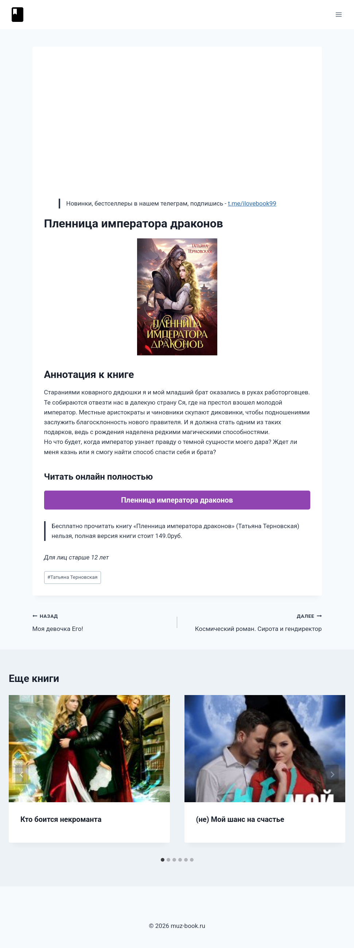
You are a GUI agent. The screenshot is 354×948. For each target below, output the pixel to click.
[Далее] (332, 774)
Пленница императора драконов (177, 500)
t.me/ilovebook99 (252, 203)
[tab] (162, 860)
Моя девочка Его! (101, 621)
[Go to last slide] (21, 774)
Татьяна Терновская (72, 577)
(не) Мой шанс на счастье (240, 819)
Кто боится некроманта (60, 819)
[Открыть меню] (338, 14)
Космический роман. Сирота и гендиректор (252, 621)
